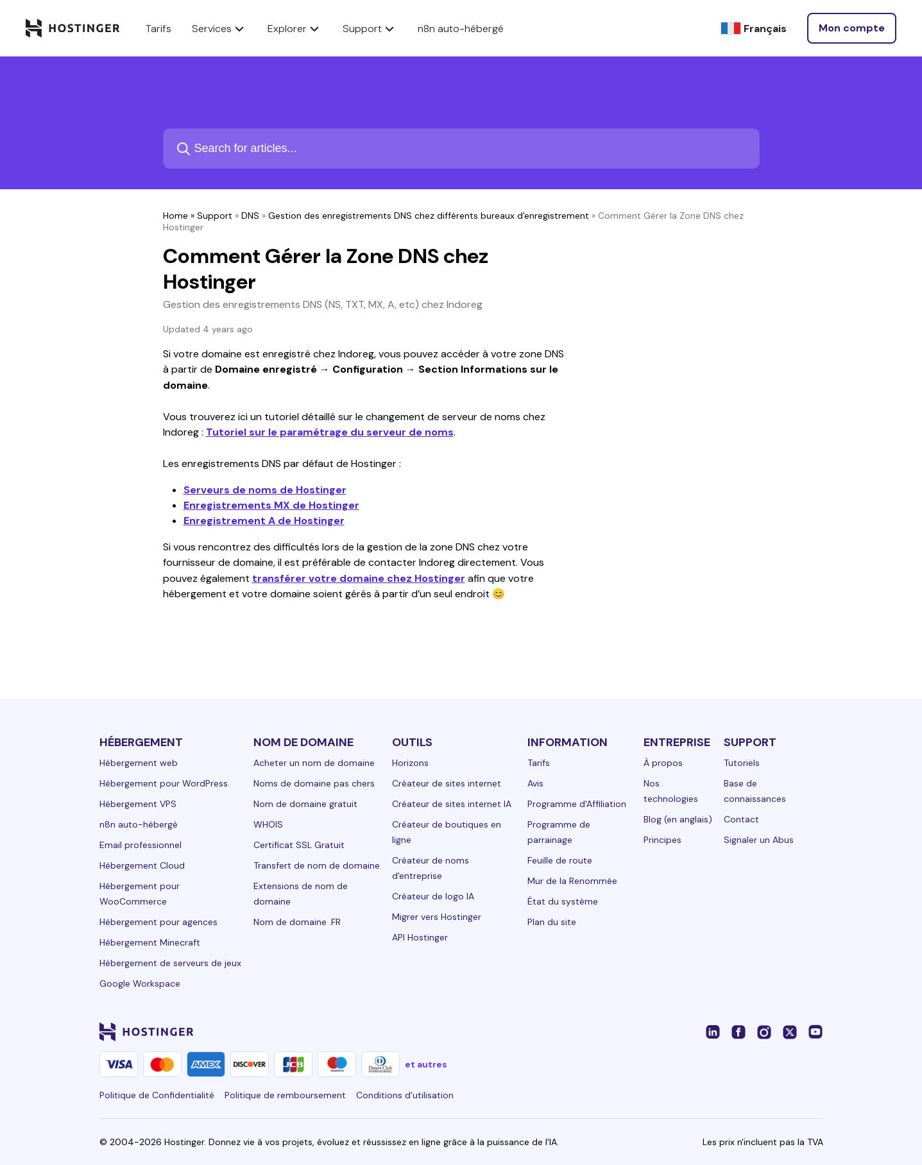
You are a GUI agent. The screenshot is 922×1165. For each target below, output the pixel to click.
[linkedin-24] (713, 1031)
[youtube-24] (815, 1031)
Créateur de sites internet (446, 783)
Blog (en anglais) (678, 819)
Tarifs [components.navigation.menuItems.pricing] (158, 28)
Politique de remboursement (285, 1095)
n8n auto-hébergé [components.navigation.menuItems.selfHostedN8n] (461, 28)
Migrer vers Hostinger (436, 917)
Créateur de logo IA (433, 896)
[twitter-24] (790, 1031)
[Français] (754, 28)
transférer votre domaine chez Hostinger (358, 578)
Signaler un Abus (759, 840)
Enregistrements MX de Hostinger (271, 505)
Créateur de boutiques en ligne (446, 832)
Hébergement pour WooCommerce (139, 893)
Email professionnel (140, 845)
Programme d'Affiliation (576, 804)
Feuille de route (559, 860)
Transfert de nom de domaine (316, 865)
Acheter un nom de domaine (314, 763)
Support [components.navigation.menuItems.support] (370, 28)
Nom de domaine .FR (297, 922)
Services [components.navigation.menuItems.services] (219, 28)
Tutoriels (742, 763)
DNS (250, 215)
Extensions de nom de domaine (300, 893)
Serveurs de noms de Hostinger (265, 490)
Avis (535, 783)
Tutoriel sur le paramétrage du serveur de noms (330, 432)
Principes (662, 840)
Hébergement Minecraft (149, 942)
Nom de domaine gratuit (305, 804)
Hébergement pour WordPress (163, 783)
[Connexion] (851, 28)
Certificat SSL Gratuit (299, 845)
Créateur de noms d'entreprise (430, 868)
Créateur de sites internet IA (451, 804)
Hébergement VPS (137, 804)
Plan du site (551, 922)
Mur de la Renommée (572, 881)
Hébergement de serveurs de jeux (170, 963)
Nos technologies (671, 791)
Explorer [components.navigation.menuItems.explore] (295, 28)
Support (214, 215)
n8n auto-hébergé (138, 824)
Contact (741, 819)
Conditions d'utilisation (405, 1095)
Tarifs (538, 763)
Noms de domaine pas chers (314, 783)
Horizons (410, 763)
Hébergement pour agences (158, 922)
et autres (426, 1064)
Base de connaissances (755, 791)
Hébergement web (138, 763)
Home (175, 215)
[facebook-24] (738, 1031)
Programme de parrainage (558, 832)
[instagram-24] (764, 1031)
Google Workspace (139, 983)
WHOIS (268, 824)
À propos (663, 763)
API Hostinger (420, 937)
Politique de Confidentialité (156, 1095)
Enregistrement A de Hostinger (264, 520)
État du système (562, 901)
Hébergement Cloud (142, 865)
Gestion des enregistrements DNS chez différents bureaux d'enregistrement (428, 215)
